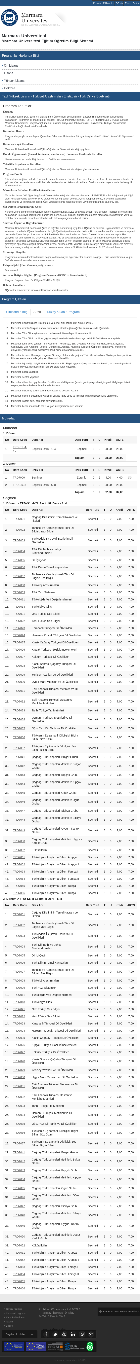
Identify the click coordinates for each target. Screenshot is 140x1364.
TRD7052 (19, 850)
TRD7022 (19, 621)
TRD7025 (19, 642)
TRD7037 (19, 748)
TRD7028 (19, 665)
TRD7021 (19, 613)
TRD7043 (19, 774)
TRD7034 (19, 719)
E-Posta (119, 3)
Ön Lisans (11, 65)
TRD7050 (19, 841)
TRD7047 (19, 810)
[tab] (16, 312)
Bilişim (9, 1325)
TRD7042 (19, 766)
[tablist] (70, 360)
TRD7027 (19, 656)
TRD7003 (19, 540)
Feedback (134, 1311)
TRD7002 (19, 529)
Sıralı (37, 312)
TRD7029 (19, 674)
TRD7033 (19, 710)
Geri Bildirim (121, 1311)
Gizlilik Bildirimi (14, 1309)
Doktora (9, 88)
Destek (136, 3)
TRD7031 (19, 690)
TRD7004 (19, 551)
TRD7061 (19, 857)
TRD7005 (19, 560)
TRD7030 (19, 681)
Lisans (8, 73)
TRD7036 (19, 737)
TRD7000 (19, 477)
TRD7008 (19, 585)
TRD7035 (19, 728)
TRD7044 (19, 783)
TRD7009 (19, 592)
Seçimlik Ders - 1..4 (44, 448)
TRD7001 (19, 518)
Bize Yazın (108, 1311)
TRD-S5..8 (19, 484)
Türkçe (128, 3)
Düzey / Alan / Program (63, 312)
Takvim (9, 1321)
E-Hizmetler (108, 3)
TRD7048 (19, 819)
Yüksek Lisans (14, 80)
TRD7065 (19, 885)
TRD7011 (19, 599)
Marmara (97, 3)
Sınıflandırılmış (16, 312)
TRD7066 (19, 893)
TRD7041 (19, 757)
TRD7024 (19, 635)
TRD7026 (19, 649)
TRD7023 (19, 628)
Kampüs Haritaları (15, 1317)
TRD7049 (19, 830)
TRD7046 (19, 801)
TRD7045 (19, 792)
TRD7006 (19, 567)
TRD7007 (19, 576)
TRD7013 (19, 606)
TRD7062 (19, 864)
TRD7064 (19, 878)
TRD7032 (19, 701)
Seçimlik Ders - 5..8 (44, 484)
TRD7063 (19, 871)
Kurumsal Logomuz (16, 1313)
